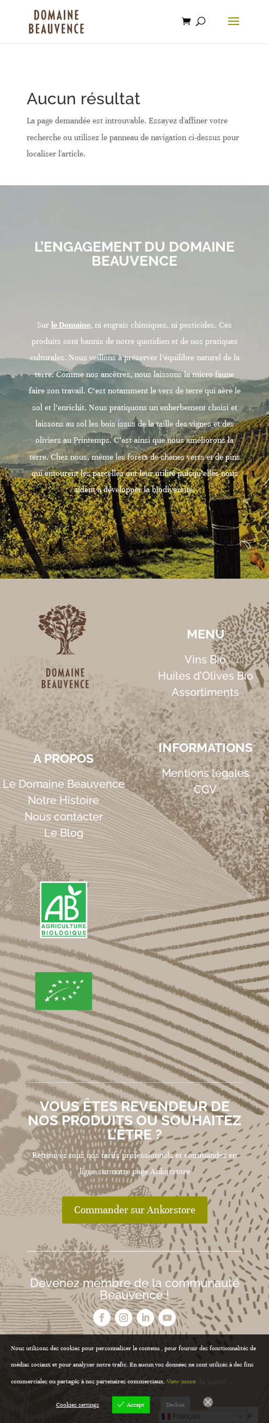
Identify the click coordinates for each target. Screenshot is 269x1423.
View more (181, 1381)
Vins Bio (205, 659)
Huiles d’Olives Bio (205, 675)
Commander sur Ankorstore (134, 1209)
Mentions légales (205, 773)
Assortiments (205, 692)
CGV (205, 789)
